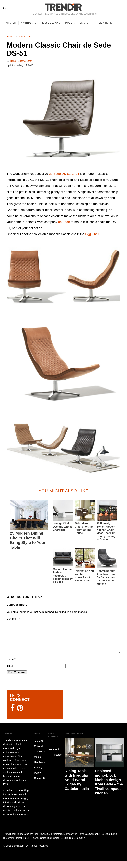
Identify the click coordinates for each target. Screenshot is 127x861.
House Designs (51, 23)
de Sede (64, 222)
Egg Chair (92, 234)
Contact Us (40, 778)
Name (11, 659)
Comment (13, 618)
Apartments (28, 23)
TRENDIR (63, 7)
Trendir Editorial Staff (21, 61)
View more (106, 23)
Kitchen (11, 23)
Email (11, 665)
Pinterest (55, 754)
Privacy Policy (38, 770)
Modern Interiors (77, 23)
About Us (39, 741)
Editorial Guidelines (40, 749)
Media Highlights (39, 759)
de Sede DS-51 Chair (64, 173)
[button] (63, 119)
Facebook (53, 747)
